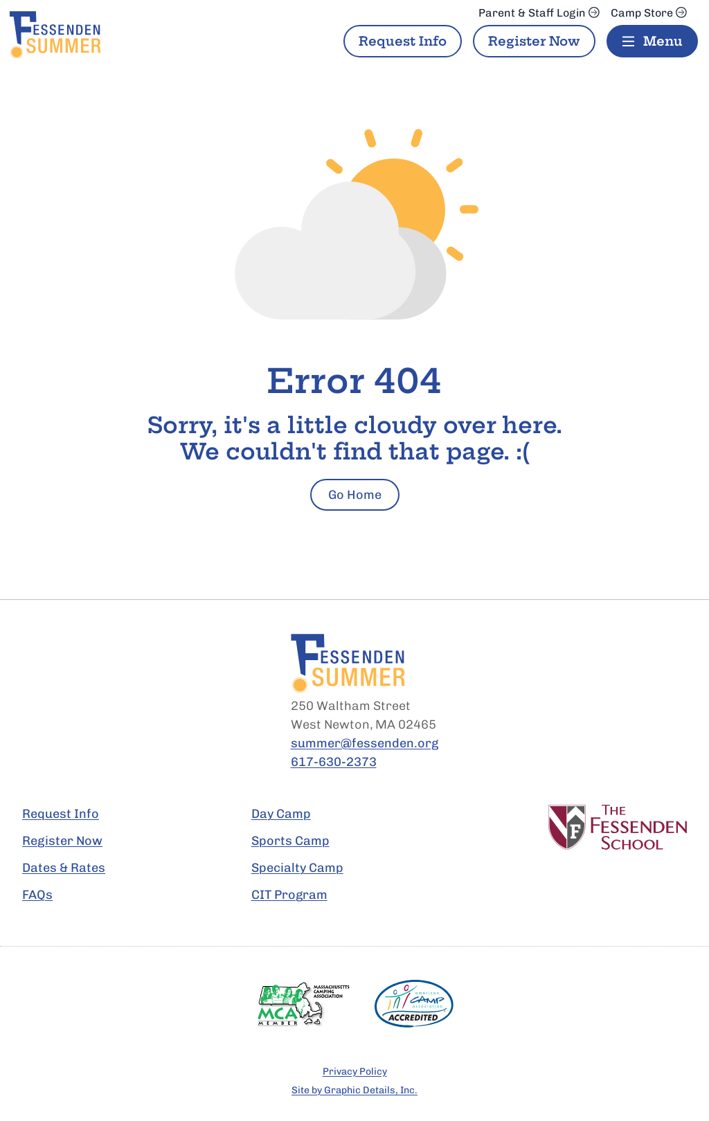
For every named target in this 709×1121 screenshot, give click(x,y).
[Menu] (652, 41)
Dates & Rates (63, 867)
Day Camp (281, 813)
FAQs (37, 894)
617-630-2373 (334, 761)
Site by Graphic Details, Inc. (354, 1090)
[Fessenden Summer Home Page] (95, 35)
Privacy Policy (355, 1071)
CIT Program (289, 894)
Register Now (534, 41)
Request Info (403, 41)
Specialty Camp (297, 867)
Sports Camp (290, 840)
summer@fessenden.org (364, 743)
